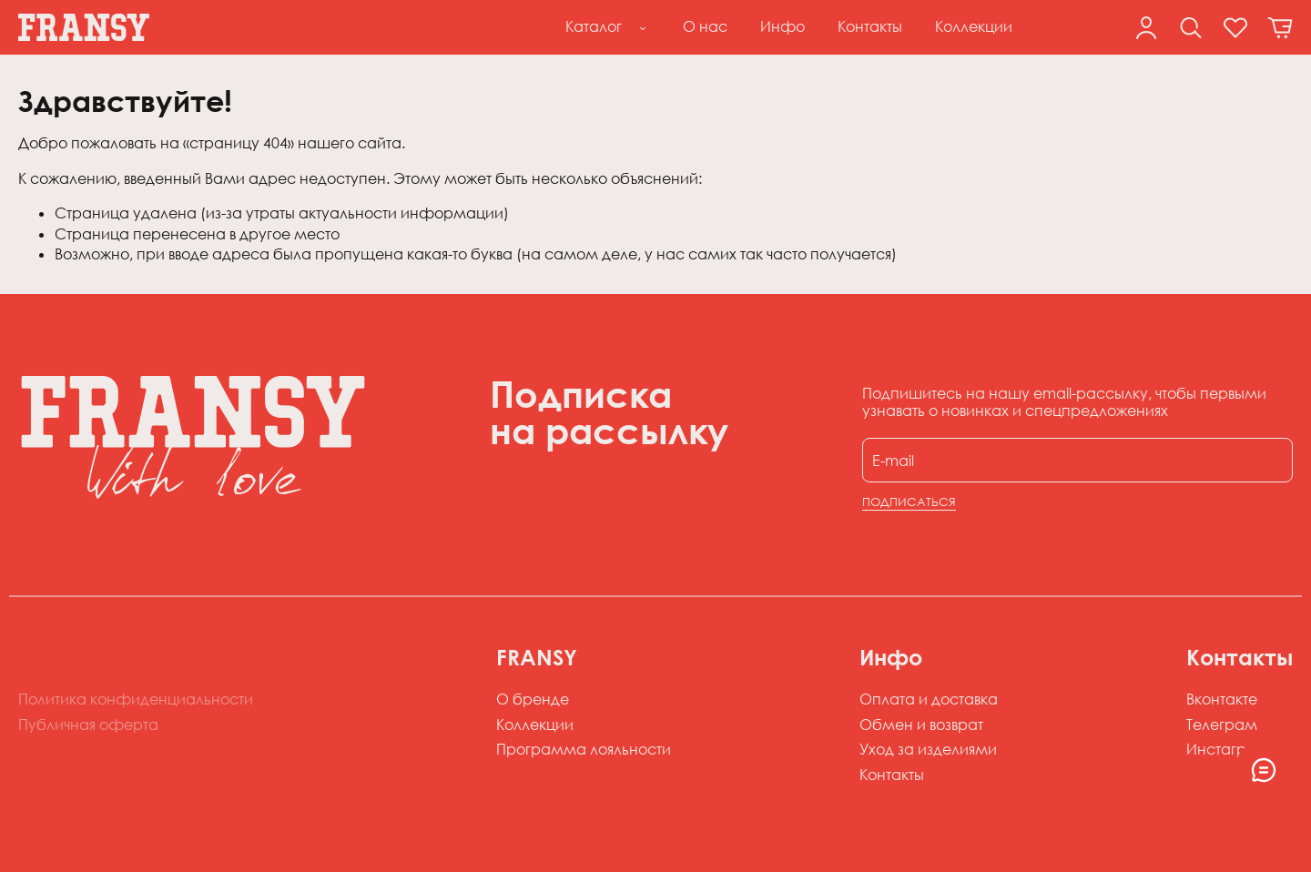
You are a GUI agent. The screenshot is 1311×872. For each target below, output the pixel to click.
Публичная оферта (88, 724)
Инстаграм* (1230, 749)
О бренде (532, 699)
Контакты (891, 775)
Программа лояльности (583, 749)
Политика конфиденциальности (135, 699)
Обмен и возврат (921, 724)
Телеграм (1221, 724)
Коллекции (535, 724)
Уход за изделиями (928, 749)
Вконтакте (1221, 699)
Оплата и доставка (928, 699)
